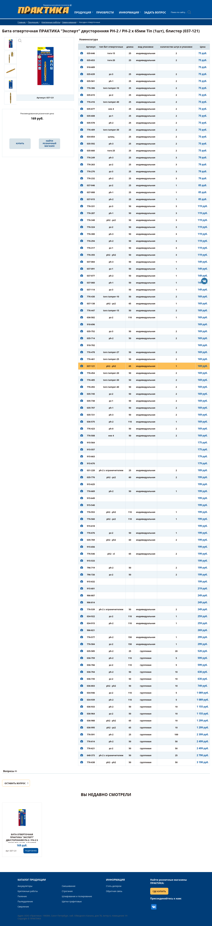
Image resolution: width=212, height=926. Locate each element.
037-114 (91, 289)
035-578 (91, 122)
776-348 (91, 220)
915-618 (91, 526)
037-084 (91, 261)
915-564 (91, 442)
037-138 (91, 303)
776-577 (91, 637)
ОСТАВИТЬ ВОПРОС (15, 783)
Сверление (23, 906)
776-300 (91, 234)
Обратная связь (114, 891)
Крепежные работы (51, 22)
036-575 (91, 421)
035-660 (91, 150)
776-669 (91, 491)
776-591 (91, 734)
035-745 (91, 393)
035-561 (91, 81)
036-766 (91, 665)
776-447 (91, 310)
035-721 (91, 414)
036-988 (91, 720)
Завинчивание (69, 22)
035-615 (91, 95)
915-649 (91, 498)
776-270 (91, 171)
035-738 (91, 400)
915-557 (91, 449)
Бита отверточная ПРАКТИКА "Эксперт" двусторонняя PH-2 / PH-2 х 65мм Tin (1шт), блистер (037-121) (22, 840)
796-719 (91, 567)
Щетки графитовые (72, 901)
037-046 (91, 185)
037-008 (91, 192)
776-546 (91, 553)
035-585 (91, 651)
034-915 (91, 623)
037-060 (91, 282)
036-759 (91, 658)
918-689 (91, 67)
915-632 (91, 581)
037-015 (91, 199)
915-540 (91, 505)
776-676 (91, 532)
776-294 (91, 241)
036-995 (91, 727)
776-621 (91, 748)
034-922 (91, 616)
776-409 (91, 129)
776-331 (91, 206)
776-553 (91, 512)
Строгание (67, 891)
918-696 (91, 324)
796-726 (91, 574)
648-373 (91, 755)
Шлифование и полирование (77, 896)
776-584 (91, 644)
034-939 (91, 699)
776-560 (91, 519)
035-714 (91, 338)
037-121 (91, 366)
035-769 (91, 539)
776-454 (91, 373)
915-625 (91, 484)
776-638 (91, 762)
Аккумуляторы (25, 886)
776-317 (91, 247)
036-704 (91, 671)
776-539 (91, 609)
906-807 (91, 595)
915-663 (91, 456)
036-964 (91, 713)
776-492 (91, 386)
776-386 (91, 88)
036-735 (91, 678)
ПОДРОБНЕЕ (31, 850)
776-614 (91, 741)
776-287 (91, 213)
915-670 (91, 463)
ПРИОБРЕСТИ (105, 12)
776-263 (91, 164)
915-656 (91, 546)
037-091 (91, 268)
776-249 (91, 157)
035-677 (91, 108)
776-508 (91, 435)
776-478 (91, 352)
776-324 (91, 227)
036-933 (91, 706)
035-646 (91, 53)
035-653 (91, 60)
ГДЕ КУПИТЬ (159, 891)
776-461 (91, 359)
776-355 (91, 254)
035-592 (91, 143)
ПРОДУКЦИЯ (82, 12)
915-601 (91, 588)
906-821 (91, 630)
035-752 (91, 331)
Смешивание (68, 886)
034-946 (91, 692)
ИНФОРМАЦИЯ (129, 12)
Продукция (33, 22)
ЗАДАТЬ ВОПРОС (155, 12)
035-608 (91, 115)
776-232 (91, 178)
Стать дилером (113, 886)
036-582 (91, 317)
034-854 (91, 136)
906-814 (91, 602)
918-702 (91, 345)
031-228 (91, 470)
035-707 (91, 407)
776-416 (91, 101)
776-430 (91, 296)
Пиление (22, 896)
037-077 (91, 275)
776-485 (91, 380)
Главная (22, 22)
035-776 (91, 477)
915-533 (91, 560)
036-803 (91, 685)
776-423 (91, 428)
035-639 (91, 74)
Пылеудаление (25, 901)
